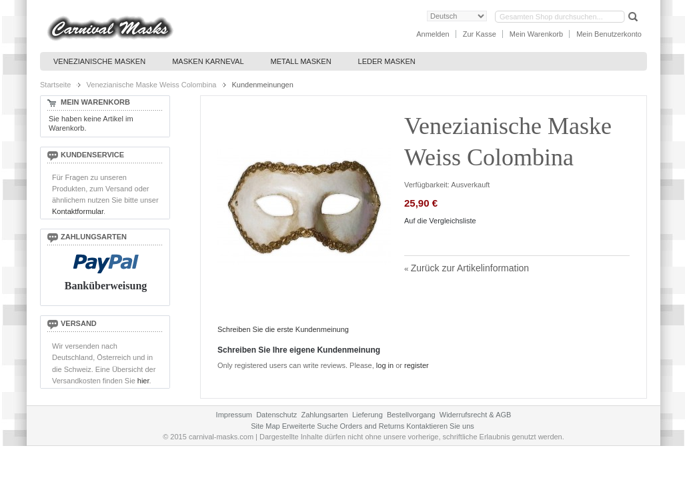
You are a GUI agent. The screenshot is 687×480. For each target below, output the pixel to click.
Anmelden (433, 34)
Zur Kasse (479, 34)
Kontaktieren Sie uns (440, 426)
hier (143, 381)
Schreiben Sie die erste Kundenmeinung (283, 329)
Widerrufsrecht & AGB (476, 415)
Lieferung (367, 415)
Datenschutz (276, 415)
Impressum (234, 415)
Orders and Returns (372, 426)
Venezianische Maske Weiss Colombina (152, 85)
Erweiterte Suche (310, 426)
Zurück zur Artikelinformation (466, 268)
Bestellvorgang (411, 415)
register (416, 365)
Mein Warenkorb (536, 34)
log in (385, 365)
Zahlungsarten (324, 415)
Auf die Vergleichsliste (440, 221)
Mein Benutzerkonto (609, 34)
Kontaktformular (77, 211)
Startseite (55, 85)
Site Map (265, 426)
